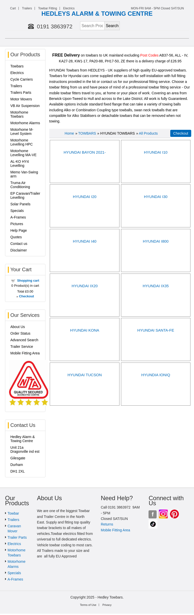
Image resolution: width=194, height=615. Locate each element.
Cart (13, 8)
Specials (17, 211)
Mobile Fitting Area (25, 353)
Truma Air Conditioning (20, 185)
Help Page (18, 230)
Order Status (20, 333)
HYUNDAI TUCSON (84, 375)
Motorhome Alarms (25, 123)
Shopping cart (28, 280)
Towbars (16, 66)
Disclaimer (18, 250)
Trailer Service (21, 347)
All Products (148, 133)
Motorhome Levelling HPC (21, 142)
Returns (107, 524)
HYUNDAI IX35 (156, 286)
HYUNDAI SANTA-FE (155, 330)
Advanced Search (24, 340)
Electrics (69, 8)
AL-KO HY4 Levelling (19, 163)
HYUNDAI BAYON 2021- (85, 152)
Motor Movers (21, 99)
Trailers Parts (20, 93)
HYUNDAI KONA (84, 330)
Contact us (18, 244)
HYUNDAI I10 (155, 152)
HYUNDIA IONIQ (155, 375)
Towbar (13, 513)
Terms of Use (88, 605)
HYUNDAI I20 (84, 196)
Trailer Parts (17, 537)
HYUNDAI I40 (84, 241)
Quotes (16, 237)
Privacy (106, 605)
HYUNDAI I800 (156, 241)
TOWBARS (87, 133)
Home (69, 133)
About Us (17, 327)
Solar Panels (20, 204)
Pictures (16, 224)
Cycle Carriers (21, 79)
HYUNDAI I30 (155, 196)
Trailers (27, 8)
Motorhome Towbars (19, 114)
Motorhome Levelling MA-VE (23, 153)
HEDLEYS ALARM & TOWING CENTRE (97, 13)
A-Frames (18, 217)
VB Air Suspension (25, 106)
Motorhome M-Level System (21, 132)
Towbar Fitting (47, 8)
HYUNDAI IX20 (84, 286)
